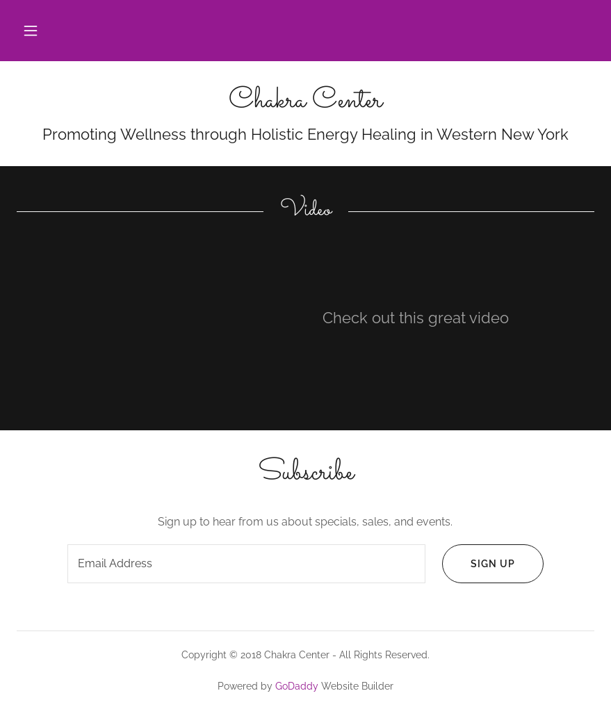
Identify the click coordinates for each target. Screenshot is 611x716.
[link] (305, 103)
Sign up (478, 563)
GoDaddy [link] (296, 686)
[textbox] (246, 563)
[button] (30, 30)
